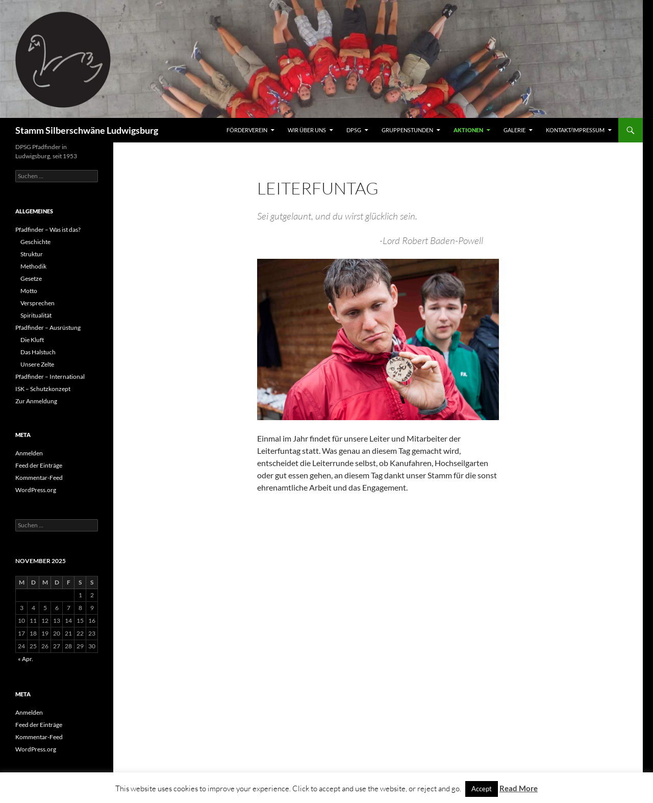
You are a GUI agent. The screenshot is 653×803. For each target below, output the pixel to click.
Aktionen (468, 130)
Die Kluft (32, 340)
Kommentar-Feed (39, 477)
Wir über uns (307, 130)
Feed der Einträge (38, 465)
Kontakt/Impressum (575, 130)
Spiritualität (36, 315)
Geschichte (35, 242)
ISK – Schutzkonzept (42, 389)
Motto (28, 291)
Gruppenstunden (407, 130)
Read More (518, 788)
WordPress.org (35, 490)
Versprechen (37, 303)
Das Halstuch (38, 352)
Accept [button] (481, 789)
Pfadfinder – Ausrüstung (48, 327)
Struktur (31, 254)
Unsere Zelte (37, 364)
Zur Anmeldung (36, 401)
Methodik (33, 266)
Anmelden (29, 453)
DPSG (353, 130)
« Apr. (25, 659)
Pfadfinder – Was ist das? (48, 229)
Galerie (514, 130)
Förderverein (247, 130)
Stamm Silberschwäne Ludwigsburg (86, 130)
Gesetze (31, 278)
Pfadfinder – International (50, 376)
